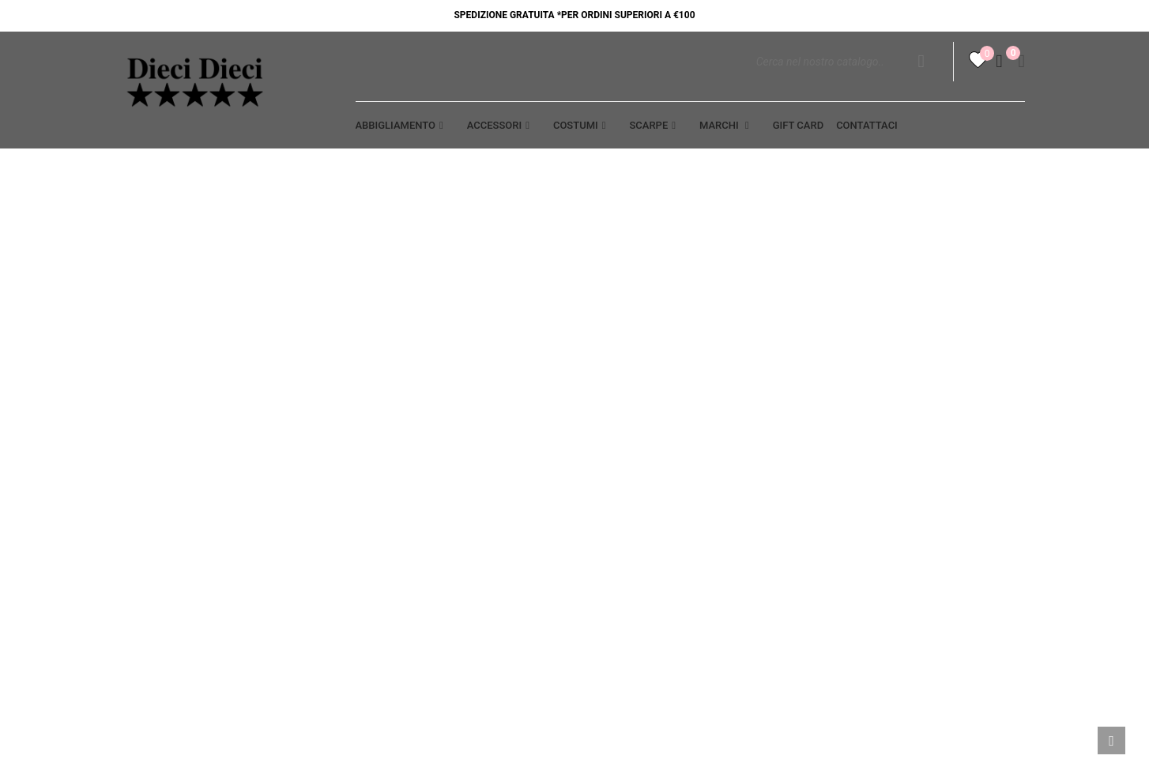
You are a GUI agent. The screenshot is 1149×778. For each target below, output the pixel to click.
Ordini (835, 455)
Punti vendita (395, 511)
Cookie (375, 455)
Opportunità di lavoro (189, 455)
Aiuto (140, 428)
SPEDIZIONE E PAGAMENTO (655, 455)
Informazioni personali (886, 428)
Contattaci (388, 483)
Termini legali (627, 428)
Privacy (378, 428)
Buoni (834, 538)
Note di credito (862, 483)
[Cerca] (848, 79)
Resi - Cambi (619, 483)
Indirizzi (841, 511)
